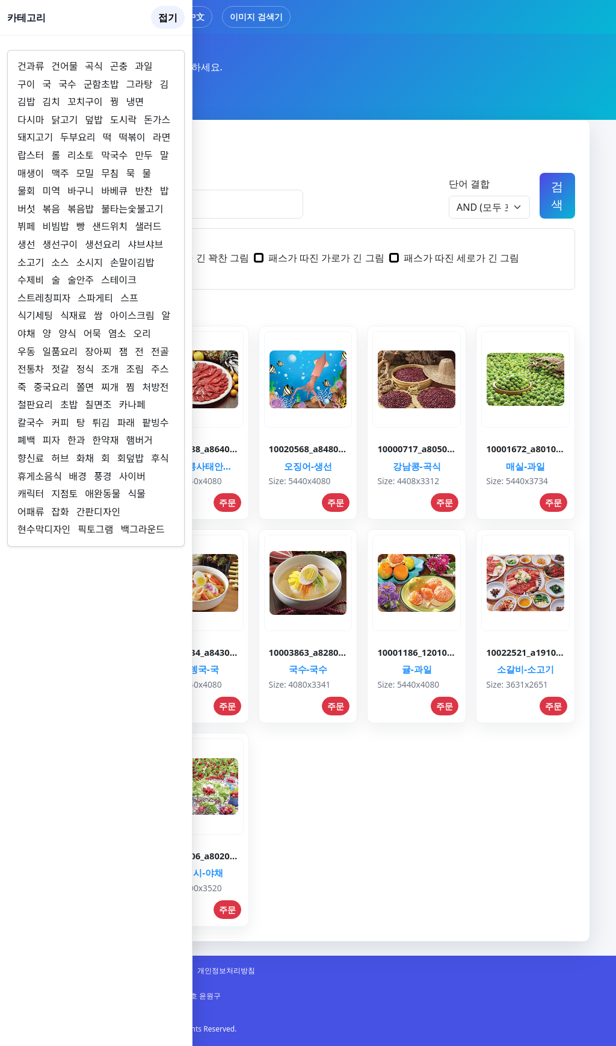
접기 (167, 17)
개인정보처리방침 (226, 970)
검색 (557, 195)
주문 (227, 502)
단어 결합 (469, 183)
